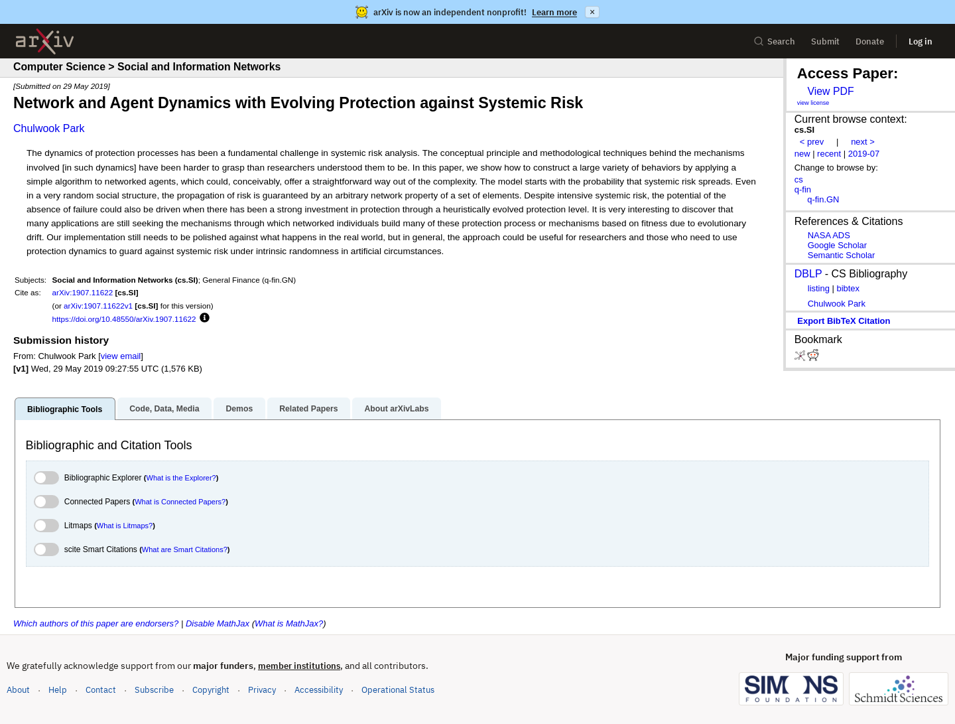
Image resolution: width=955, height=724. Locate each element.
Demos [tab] (239, 408)
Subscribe (154, 689)
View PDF (830, 91)
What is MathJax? (289, 623)
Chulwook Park (49, 128)
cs (799, 179)
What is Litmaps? (125, 526)
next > (863, 142)
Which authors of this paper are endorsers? (95, 623)
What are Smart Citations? (184, 549)
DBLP (808, 273)
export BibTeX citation (843, 321)
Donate (870, 41)
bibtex (848, 288)
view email (121, 356)
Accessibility (318, 689)
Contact (101, 689)
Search (774, 41)
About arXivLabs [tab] (396, 408)
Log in (920, 41)
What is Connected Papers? (180, 502)
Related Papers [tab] (308, 408)
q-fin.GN (823, 199)
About (18, 689)
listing (819, 288)
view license (813, 103)
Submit (825, 41)
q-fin (803, 189)
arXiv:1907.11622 (82, 292)
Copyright (210, 689)
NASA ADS (829, 235)
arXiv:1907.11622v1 (98, 305)
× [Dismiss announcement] (592, 12)
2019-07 (864, 154)
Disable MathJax (217, 623)
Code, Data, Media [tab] (164, 408)
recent (829, 154)
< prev (812, 142)
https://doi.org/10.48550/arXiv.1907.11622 (124, 319)
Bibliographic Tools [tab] (64, 409)
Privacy (262, 689)
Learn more (554, 12)
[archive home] (45, 41)
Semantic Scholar (841, 255)
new (802, 154)
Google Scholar (837, 245)
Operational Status (397, 689)
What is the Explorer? (181, 478)
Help (57, 689)
